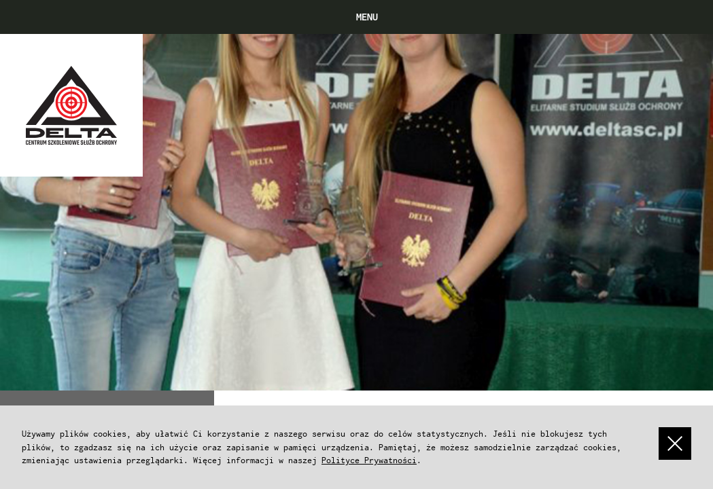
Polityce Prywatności (369, 460)
